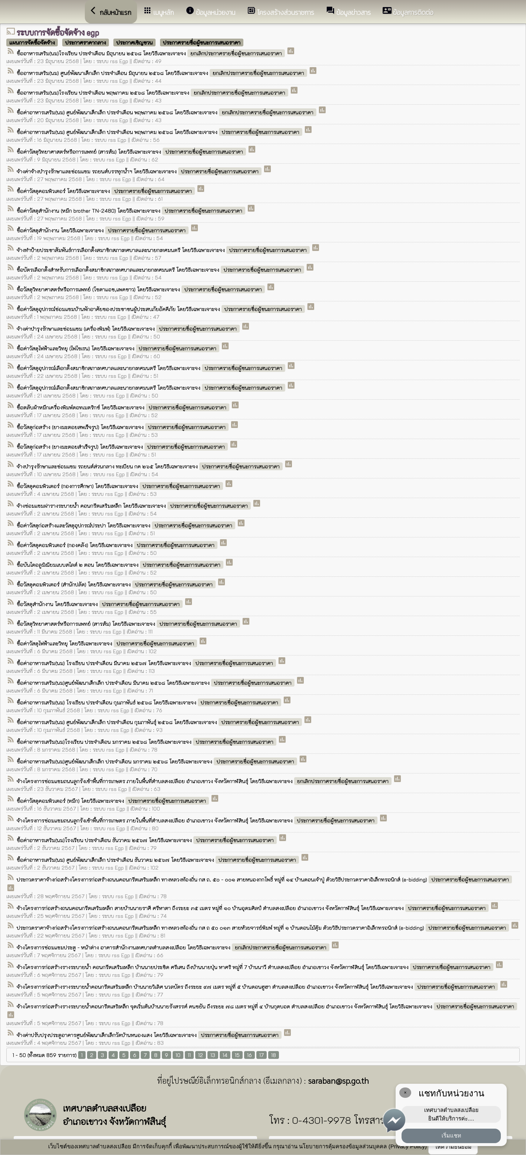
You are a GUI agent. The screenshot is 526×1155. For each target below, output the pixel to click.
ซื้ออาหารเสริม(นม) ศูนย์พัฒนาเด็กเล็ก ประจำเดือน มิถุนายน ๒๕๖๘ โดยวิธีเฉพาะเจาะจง (163, 72)
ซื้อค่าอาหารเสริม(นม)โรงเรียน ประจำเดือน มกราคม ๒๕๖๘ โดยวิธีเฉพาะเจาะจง (147, 741)
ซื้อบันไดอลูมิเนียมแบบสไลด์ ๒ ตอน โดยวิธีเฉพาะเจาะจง (121, 564)
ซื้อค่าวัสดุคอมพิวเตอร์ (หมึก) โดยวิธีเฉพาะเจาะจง (113, 800)
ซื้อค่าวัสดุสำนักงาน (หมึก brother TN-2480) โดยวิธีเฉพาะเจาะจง (132, 210)
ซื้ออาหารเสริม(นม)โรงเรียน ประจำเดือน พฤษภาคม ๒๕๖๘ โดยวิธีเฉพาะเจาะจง (153, 92)
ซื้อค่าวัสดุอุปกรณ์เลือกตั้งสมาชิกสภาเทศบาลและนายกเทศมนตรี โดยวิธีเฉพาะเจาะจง (152, 368)
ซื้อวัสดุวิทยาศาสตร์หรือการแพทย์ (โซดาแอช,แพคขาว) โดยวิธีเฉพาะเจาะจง (141, 289)
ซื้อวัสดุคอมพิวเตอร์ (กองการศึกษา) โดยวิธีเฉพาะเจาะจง (120, 486)
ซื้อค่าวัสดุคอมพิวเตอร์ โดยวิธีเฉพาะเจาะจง (106, 190)
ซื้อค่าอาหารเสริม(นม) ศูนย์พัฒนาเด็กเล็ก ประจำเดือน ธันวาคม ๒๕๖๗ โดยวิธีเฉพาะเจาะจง (158, 859)
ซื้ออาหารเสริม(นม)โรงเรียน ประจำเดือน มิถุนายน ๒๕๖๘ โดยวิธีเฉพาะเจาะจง (151, 53)
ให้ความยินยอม (453, 1146)
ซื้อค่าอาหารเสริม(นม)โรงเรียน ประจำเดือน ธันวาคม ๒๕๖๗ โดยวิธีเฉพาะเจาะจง (147, 840)
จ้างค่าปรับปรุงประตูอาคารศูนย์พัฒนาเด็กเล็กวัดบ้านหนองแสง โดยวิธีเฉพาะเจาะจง (150, 1034)
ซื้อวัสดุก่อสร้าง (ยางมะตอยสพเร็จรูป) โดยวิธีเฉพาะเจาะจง (123, 427)
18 (273, 1055)
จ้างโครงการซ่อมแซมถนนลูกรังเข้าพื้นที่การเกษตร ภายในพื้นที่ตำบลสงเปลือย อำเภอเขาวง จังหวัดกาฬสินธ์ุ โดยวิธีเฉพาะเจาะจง (205, 781)
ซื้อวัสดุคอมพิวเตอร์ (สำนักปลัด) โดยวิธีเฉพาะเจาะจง (117, 584)
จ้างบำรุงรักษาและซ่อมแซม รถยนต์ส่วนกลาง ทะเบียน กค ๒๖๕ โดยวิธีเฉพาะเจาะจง (150, 466)
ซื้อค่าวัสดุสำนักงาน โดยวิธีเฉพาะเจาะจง (103, 230)
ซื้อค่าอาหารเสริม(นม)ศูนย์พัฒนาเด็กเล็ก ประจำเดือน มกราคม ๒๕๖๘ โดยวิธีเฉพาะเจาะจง (158, 761)
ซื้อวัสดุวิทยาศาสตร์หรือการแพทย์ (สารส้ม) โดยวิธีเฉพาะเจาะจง (129, 623)
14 (225, 1055)
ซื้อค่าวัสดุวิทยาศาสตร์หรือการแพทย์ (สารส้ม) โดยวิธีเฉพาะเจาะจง (132, 151)
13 (212, 1055)
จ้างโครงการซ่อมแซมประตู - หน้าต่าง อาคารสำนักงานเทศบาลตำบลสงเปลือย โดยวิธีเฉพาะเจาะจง (174, 947)
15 (237, 1055)
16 (249, 1055)
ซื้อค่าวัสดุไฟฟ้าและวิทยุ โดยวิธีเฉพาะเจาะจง (108, 643)
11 (189, 1055)
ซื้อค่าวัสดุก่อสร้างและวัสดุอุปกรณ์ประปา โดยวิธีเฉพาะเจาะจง (127, 525)
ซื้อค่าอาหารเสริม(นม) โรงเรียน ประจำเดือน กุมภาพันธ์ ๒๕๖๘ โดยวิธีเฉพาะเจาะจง (150, 702)
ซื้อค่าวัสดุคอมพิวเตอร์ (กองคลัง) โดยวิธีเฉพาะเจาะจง (118, 545)
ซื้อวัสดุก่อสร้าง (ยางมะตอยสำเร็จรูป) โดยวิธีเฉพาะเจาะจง (123, 446)
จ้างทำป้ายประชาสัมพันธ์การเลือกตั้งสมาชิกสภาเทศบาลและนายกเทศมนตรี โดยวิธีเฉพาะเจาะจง (164, 249)
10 (178, 1055)
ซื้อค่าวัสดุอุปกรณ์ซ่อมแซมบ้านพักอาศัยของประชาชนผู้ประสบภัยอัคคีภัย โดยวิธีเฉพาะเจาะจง (161, 309)
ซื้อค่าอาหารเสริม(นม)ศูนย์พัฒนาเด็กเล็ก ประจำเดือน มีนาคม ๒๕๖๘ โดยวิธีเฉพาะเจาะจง (156, 682)
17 (261, 1055)
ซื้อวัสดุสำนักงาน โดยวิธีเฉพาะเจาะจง (100, 604)
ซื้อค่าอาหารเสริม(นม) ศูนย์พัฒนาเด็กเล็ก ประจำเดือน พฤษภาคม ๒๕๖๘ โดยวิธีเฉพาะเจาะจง (167, 112)
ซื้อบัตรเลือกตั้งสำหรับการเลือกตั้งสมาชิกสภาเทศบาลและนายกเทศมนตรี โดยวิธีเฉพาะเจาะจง (161, 269)
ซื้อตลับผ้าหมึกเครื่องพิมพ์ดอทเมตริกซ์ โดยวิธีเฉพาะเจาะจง (124, 407)
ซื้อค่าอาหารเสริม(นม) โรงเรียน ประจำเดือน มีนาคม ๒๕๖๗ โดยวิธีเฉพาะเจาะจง (147, 663)
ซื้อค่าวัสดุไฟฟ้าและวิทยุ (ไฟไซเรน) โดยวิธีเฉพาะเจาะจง (119, 348)
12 (200, 1055)
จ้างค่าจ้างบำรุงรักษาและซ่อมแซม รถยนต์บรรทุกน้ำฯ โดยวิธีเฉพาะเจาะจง (140, 171)
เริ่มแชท (451, 1135)
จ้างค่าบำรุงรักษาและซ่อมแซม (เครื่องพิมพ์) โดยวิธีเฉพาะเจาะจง (129, 328)
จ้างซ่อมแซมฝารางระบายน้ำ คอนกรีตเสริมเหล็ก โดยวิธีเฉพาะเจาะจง (134, 505)
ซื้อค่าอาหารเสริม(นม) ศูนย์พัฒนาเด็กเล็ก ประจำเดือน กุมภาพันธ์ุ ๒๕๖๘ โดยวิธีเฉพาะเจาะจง (160, 722)
